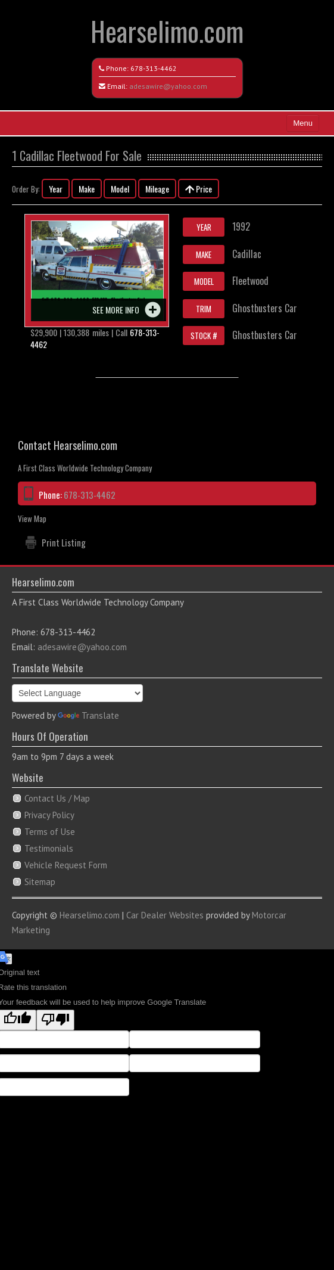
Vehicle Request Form (65, 865)
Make (87, 188)
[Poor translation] (55, 1020)
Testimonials (48, 848)
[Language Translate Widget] (77, 693)
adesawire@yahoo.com (168, 86)
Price (198, 188)
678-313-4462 (153, 68)
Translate (88, 715)
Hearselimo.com (167, 31)
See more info (115, 309)
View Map (32, 518)
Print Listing (64, 542)
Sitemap (39, 881)
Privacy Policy (49, 815)
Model (120, 188)
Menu (303, 123)
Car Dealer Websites (165, 915)
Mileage (157, 188)
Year (56, 188)
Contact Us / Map (57, 798)
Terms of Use (49, 831)
